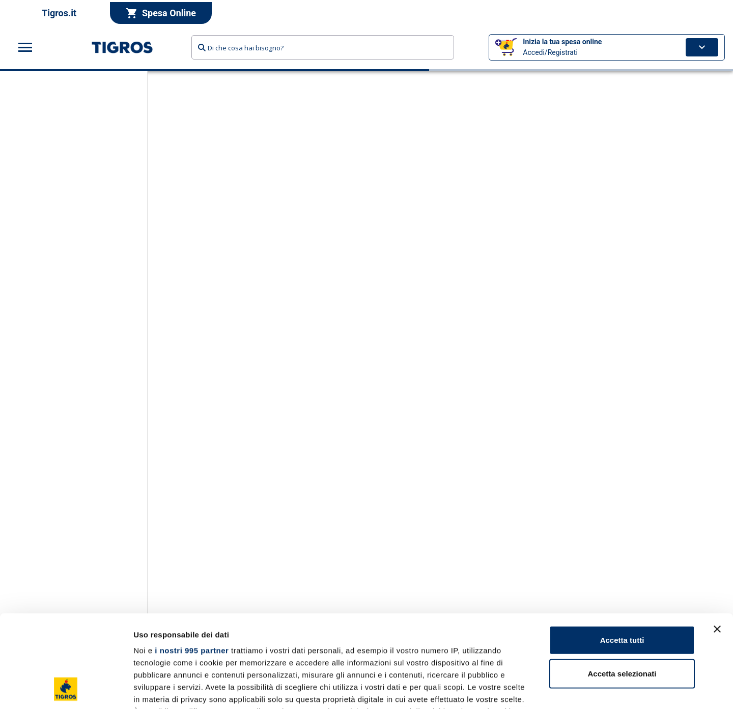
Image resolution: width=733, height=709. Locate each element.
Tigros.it (59, 13)
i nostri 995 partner (192, 563)
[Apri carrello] (702, 47)
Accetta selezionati (621, 586)
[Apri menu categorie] (25, 47)
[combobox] (322, 47)
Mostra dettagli (535, 689)
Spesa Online (161, 13)
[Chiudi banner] (717, 542)
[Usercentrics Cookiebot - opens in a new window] (65, 689)
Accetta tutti (622, 553)
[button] (607, 47)
